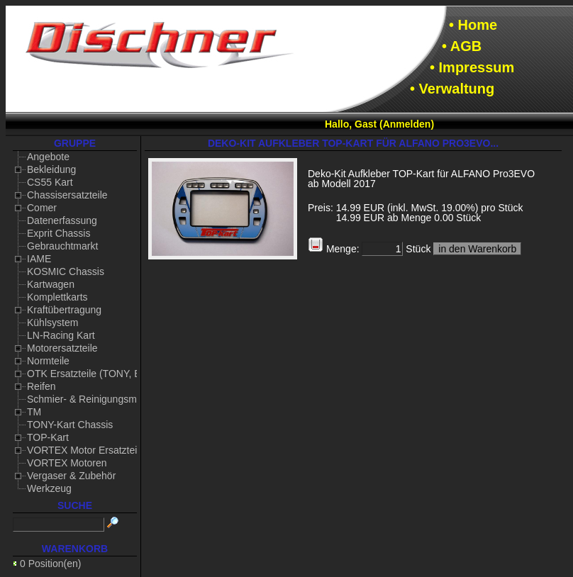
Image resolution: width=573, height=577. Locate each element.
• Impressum (472, 67)
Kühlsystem (52, 322)
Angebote (48, 156)
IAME (39, 258)
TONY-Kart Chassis (70, 424)
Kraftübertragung (64, 309)
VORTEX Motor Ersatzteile (86, 450)
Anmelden (407, 124)
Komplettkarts (57, 297)
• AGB (462, 46)
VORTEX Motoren (67, 463)
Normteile (48, 360)
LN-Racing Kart (61, 335)
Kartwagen (50, 284)
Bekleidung (51, 169)
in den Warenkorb (477, 248)
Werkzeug (49, 488)
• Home (473, 25)
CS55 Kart (50, 182)
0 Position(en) (50, 563)
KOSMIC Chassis (65, 271)
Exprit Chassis (58, 233)
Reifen (41, 386)
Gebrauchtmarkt (62, 246)
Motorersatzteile (62, 348)
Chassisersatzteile (67, 195)
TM (34, 412)
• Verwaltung (452, 88)
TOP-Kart (48, 437)
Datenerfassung (62, 220)
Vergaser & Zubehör (71, 475)
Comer (42, 207)
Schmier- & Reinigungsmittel (89, 399)
